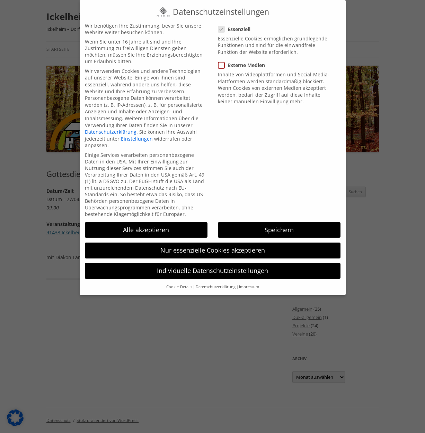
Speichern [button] (279, 221)
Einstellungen (137, 130)
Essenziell (237, 20)
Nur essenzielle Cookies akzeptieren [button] (212, 241)
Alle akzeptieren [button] (146, 221)
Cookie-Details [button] (179, 278)
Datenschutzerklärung (110, 123)
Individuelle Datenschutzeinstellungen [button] (212, 262)
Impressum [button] (249, 278)
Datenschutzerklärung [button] (216, 278)
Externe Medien (244, 56)
